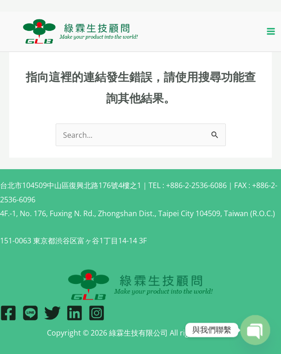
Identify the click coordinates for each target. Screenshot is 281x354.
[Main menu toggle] (270, 31)
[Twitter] (52, 313)
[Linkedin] (74, 313)
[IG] (96, 313)
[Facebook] (8, 313)
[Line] (30, 313)
